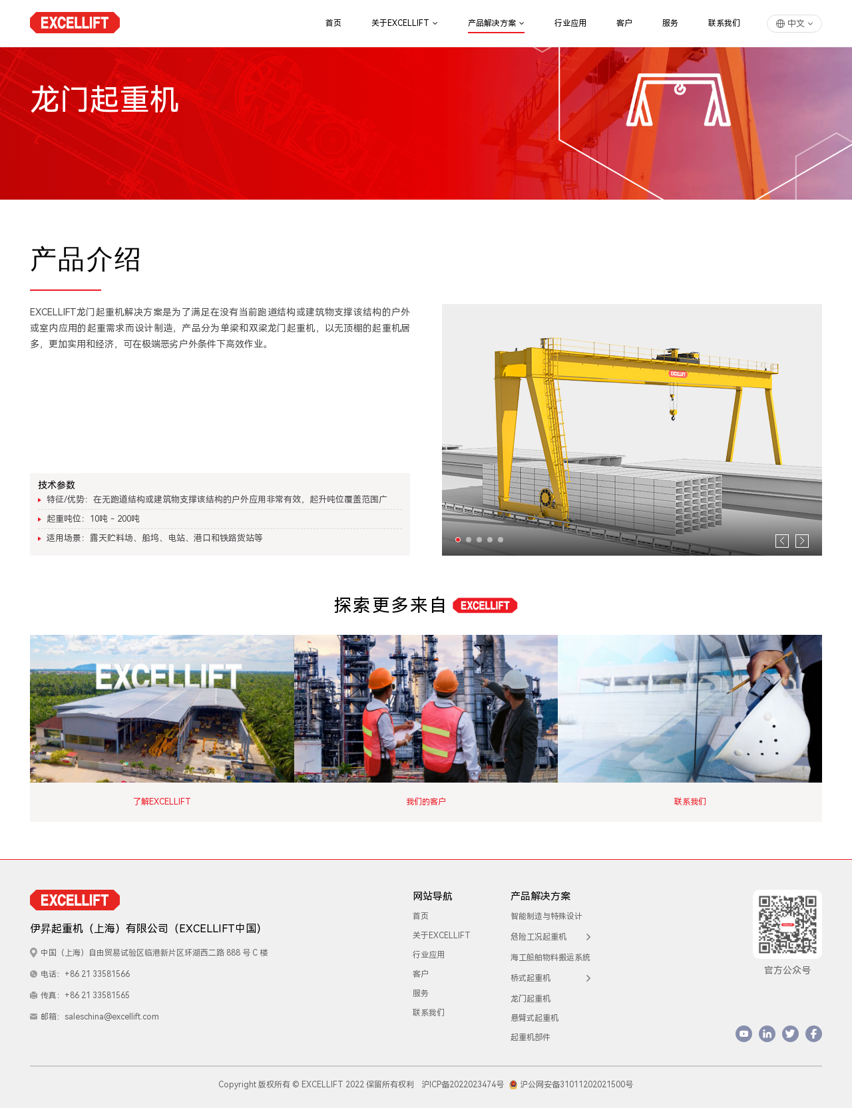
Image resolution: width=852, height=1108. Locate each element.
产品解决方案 (496, 23)
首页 (333, 23)
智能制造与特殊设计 (546, 911)
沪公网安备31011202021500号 (571, 1079)
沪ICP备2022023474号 (462, 1079)
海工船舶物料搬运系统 (550, 952)
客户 (624, 23)
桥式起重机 (550, 973)
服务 (670, 23)
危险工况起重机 (550, 932)
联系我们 (724, 23)
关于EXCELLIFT (404, 23)
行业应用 (570, 23)
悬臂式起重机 (534, 1012)
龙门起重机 (530, 993)
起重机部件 (530, 1032)
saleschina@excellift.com (112, 1011)
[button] (458, 539)
